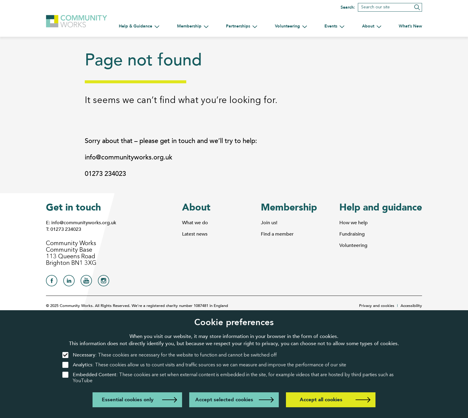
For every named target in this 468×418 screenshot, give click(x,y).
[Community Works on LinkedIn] (69, 282)
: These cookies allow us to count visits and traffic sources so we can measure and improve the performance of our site (204, 365)
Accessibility (411, 305)
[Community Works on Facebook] (51, 282)
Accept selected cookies (224, 399)
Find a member (277, 234)
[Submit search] (417, 7)
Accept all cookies (321, 399)
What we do (195, 222)
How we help (353, 222)
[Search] (390, 7)
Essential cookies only (127, 399)
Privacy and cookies (376, 305)
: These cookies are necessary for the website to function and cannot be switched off (169, 355)
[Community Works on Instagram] (103, 282)
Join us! (269, 222)
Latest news (194, 234)
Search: (348, 7)
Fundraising (352, 234)
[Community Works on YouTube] (86, 282)
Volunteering (353, 245)
